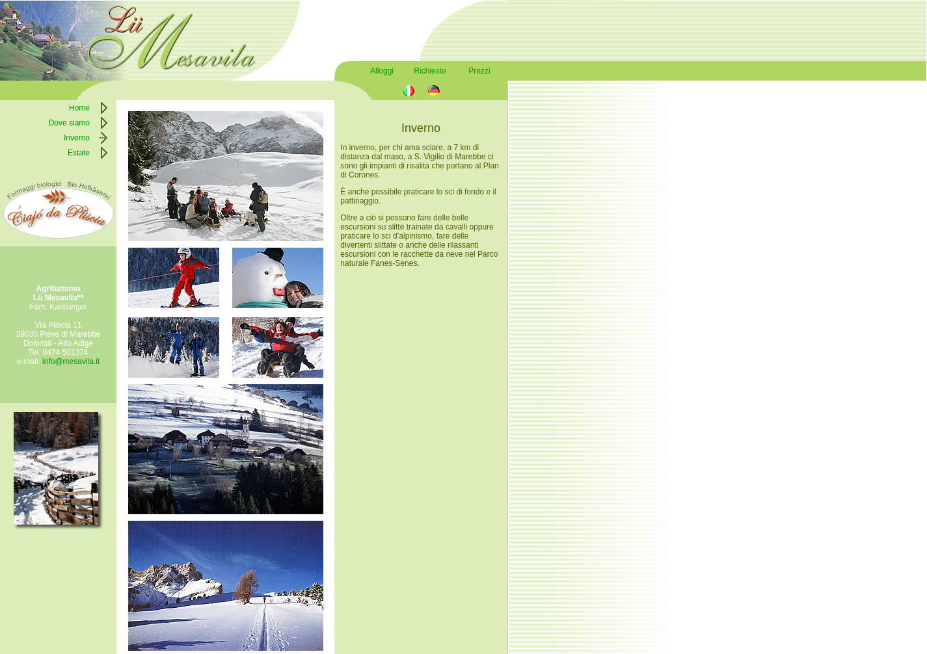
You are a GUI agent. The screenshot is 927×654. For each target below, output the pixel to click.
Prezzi (479, 70)
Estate (79, 152)
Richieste (430, 70)
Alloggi (382, 70)
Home (79, 107)
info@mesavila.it (71, 361)
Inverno (77, 137)
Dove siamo (69, 122)
